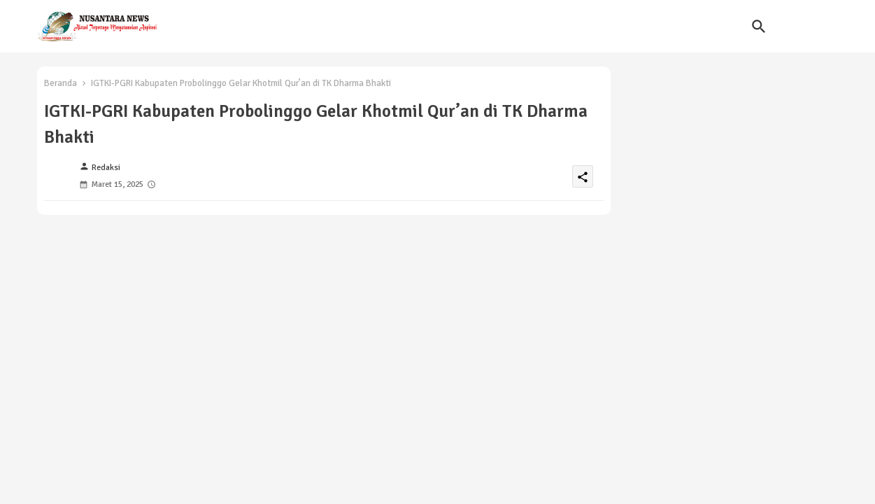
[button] (759, 27)
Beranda (60, 83)
